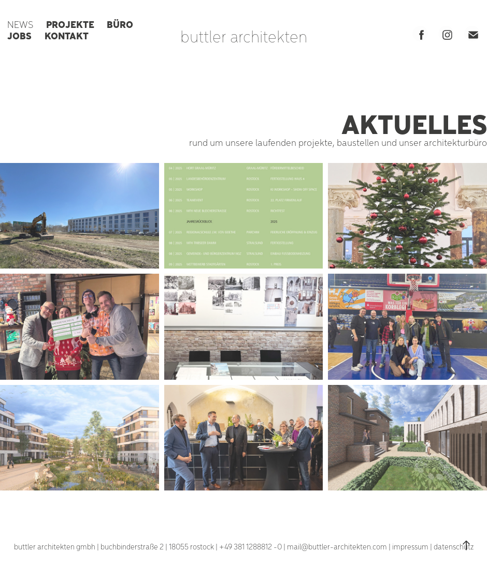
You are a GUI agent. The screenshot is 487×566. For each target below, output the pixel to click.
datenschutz (454, 546)
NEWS (20, 24)
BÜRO (120, 24)
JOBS (19, 35)
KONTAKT (67, 35)
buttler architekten (243, 36)
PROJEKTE (70, 24)
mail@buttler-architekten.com (337, 546)
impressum (410, 546)
